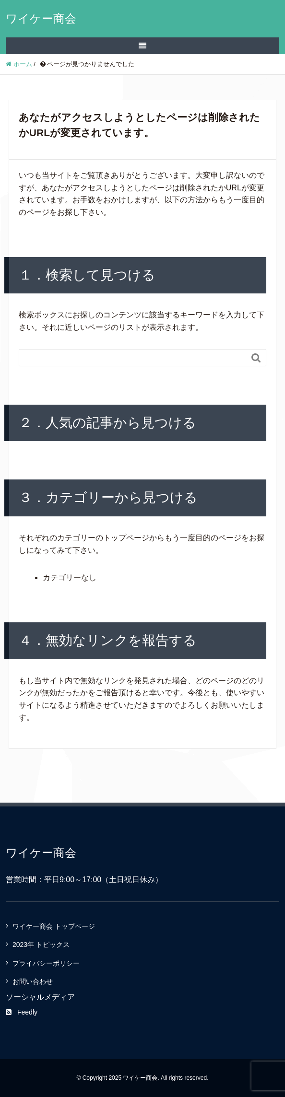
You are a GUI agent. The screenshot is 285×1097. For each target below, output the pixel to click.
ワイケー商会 (41, 18)
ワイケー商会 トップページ (53, 926)
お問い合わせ (32, 981)
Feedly (21, 1012)
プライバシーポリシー (46, 963)
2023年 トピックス (41, 944)
